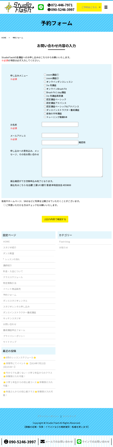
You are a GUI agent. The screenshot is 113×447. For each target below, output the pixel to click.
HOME (3, 37)
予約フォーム (9, 294)
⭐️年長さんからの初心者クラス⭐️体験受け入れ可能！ (28, 393)
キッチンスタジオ (12, 318)
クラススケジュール (13, 277)
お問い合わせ (9, 324)
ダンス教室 (8, 253)
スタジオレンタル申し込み (16, 306)
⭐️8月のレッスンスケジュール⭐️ (19, 357)
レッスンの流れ (12, 259)
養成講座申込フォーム (14, 330)
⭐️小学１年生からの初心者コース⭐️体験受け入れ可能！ (28, 384)
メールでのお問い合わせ (59, 441)
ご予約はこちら (89, 7)
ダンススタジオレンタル (15, 300)
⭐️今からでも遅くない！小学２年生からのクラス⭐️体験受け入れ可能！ (27, 374)
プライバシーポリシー (14, 335)
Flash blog (64, 241)
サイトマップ (9, 341)
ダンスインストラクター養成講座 (19, 312)
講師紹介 (7, 265)
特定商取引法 (9, 283)
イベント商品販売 (12, 288)
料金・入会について (13, 271)
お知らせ (63, 247)
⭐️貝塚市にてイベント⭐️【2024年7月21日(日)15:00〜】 (24, 365)
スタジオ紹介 (9, 247)
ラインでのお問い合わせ (95, 441)
